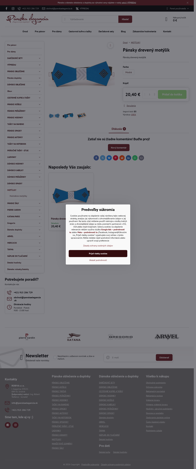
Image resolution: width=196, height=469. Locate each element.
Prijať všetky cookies (98, 253)
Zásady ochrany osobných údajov (98, 245)
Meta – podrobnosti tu (87, 232)
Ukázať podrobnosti (98, 260)
